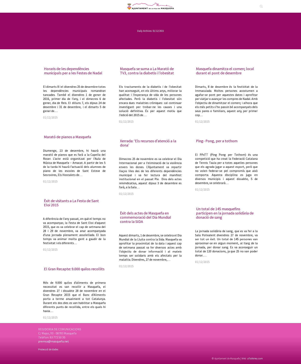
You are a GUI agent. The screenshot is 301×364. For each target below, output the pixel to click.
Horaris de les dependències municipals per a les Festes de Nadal (73, 70)
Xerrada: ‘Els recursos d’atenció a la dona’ (148, 142)
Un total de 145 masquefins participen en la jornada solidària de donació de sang (225, 213)
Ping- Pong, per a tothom (216, 140)
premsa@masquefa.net (53, 341)
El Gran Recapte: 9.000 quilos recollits (74, 268)
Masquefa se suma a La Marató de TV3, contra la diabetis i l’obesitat (147, 70)
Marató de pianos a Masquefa (67, 136)
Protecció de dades (48, 349)
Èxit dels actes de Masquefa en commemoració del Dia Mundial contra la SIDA (145, 217)
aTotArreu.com (255, 358)
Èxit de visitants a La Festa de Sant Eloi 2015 (71, 202)
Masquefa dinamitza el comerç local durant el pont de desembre (225, 70)
